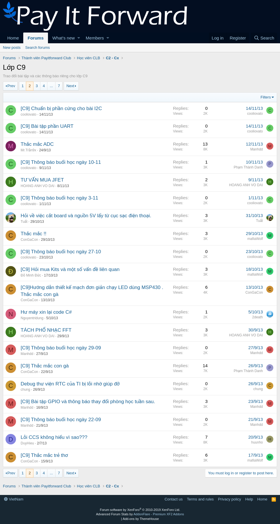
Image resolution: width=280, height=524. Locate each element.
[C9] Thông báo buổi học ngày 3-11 (59, 198)
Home (13, 37)
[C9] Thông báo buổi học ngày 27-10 (61, 251)
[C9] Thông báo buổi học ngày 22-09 (61, 419)
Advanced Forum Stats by (140, 514)
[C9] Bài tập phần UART (47, 126)
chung (25, 389)
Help (249, 499)
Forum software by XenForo (140, 510)
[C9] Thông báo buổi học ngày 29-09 (61, 348)
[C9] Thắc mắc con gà (45, 366)
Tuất (24, 222)
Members (95, 37)
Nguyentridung (32, 318)
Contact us (174, 499)
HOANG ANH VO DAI (37, 186)
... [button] (51, 86)
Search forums (37, 47)
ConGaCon (29, 240)
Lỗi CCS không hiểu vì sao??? (54, 437)
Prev (11, 86)
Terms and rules (200, 499)
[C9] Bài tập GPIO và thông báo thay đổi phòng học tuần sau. (88, 401)
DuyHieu (27, 443)
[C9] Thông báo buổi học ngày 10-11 (61, 162)
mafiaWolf (255, 239)
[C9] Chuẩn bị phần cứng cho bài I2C (61, 108)
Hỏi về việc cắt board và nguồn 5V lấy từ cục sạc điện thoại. (86, 215)
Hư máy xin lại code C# (46, 312)
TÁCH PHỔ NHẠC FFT (46, 330)
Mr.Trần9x (28, 150)
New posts (12, 47)
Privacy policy (229, 499)
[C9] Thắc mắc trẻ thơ (44, 455)
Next (70, 86)
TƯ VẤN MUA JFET (42, 180)
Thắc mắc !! (33, 233)
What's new (63, 37)
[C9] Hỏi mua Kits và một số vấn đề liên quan (70, 269)
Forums (36, 37)
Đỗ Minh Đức (31, 275)
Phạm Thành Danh (248, 167)
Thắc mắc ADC (37, 144)
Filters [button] (266, 97)
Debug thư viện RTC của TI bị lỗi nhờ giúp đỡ (70, 384)
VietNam (13, 499)
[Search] (264, 38)
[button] (78, 38)
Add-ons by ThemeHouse (141, 519)
